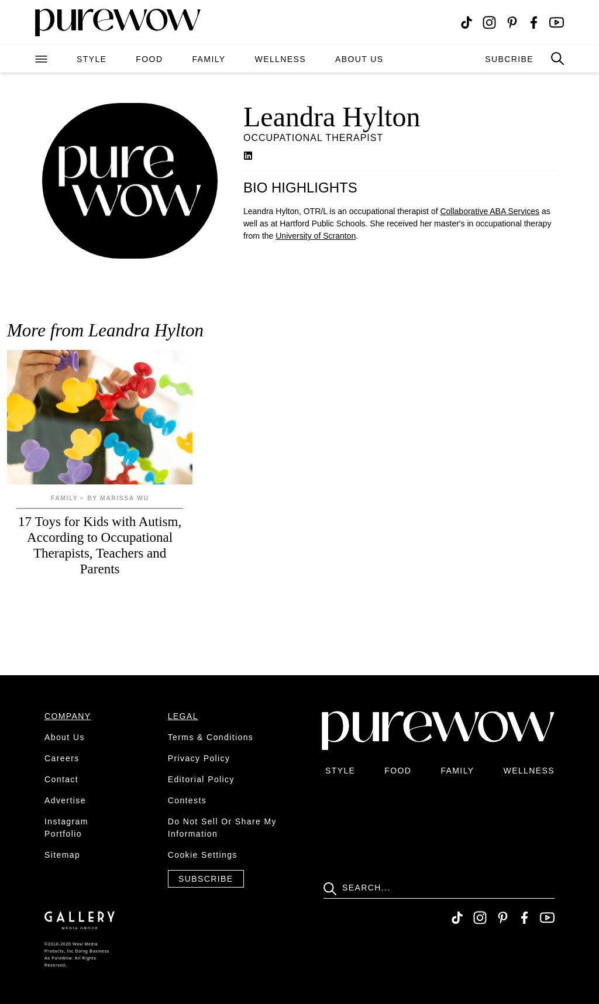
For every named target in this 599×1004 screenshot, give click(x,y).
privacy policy (199, 758)
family (208, 59)
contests (187, 800)
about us (359, 59)
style (91, 59)
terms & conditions (211, 737)
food (149, 59)
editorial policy (201, 779)
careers (62, 758)
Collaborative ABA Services (489, 211)
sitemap (62, 854)
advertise (65, 800)
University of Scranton (316, 235)
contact (61, 779)
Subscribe (205, 878)
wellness (280, 59)
